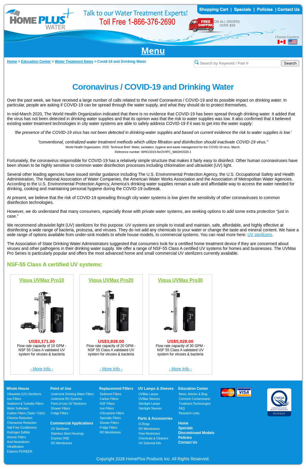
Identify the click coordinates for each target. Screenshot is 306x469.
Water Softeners (18, 408)
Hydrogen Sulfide (18, 432)
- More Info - (41, 368)
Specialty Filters (110, 418)
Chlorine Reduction (20, 418)
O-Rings (144, 424)
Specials (185, 428)
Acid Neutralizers (18, 442)
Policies (185, 438)
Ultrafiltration (15, 446)
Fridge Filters (59, 413)
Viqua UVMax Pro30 (180, 280)
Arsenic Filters (16, 437)
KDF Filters (107, 403)
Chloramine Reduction (22, 422)
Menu (153, 51)
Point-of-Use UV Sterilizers (68, 403)
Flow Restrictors (149, 433)
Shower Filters (60, 408)
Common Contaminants (194, 399)
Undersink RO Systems (66, 399)
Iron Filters (14, 399)
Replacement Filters (116, 388)
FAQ (182, 408)
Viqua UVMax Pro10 (41, 280)
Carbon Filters (26, 413)
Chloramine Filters (112, 413)
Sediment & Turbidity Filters (25, 403)
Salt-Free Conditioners (22, 427)
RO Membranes (61, 443)
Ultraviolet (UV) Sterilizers (24, 394)
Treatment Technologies (195, 403)
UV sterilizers (259, 234)
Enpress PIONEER (19, 451)
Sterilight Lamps (149, 403)
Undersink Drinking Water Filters (72, 394)
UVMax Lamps (148, 394)
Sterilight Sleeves (150, 408)
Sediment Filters (110, 394)
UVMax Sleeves (149, 399)
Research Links (189, 413)
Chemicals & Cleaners (153, 438)
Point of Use (60, 388)
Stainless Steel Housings (67, 433)
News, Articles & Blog (193, 394)
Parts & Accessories (155, 418)
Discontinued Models (196, 433)
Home (183, 423)
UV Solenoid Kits (150, 443)
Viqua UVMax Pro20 (111, 280)
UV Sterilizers (60, 428)
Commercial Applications (71, 423)
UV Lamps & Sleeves (156, 388)
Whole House (18, 388)
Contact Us (187, 442)
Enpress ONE (60, 438)
